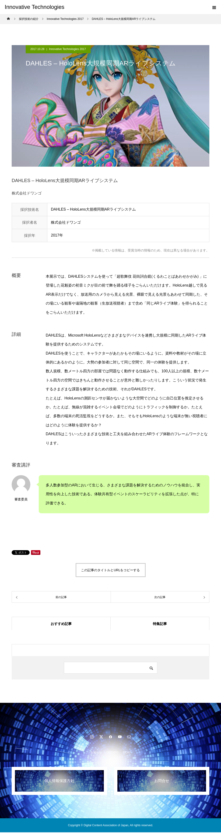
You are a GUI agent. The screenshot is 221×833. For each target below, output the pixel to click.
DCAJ (126, 753)
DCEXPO (112, 753)
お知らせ (96, 753)
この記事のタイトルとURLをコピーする (110, 570)
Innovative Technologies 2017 (67, 49)
